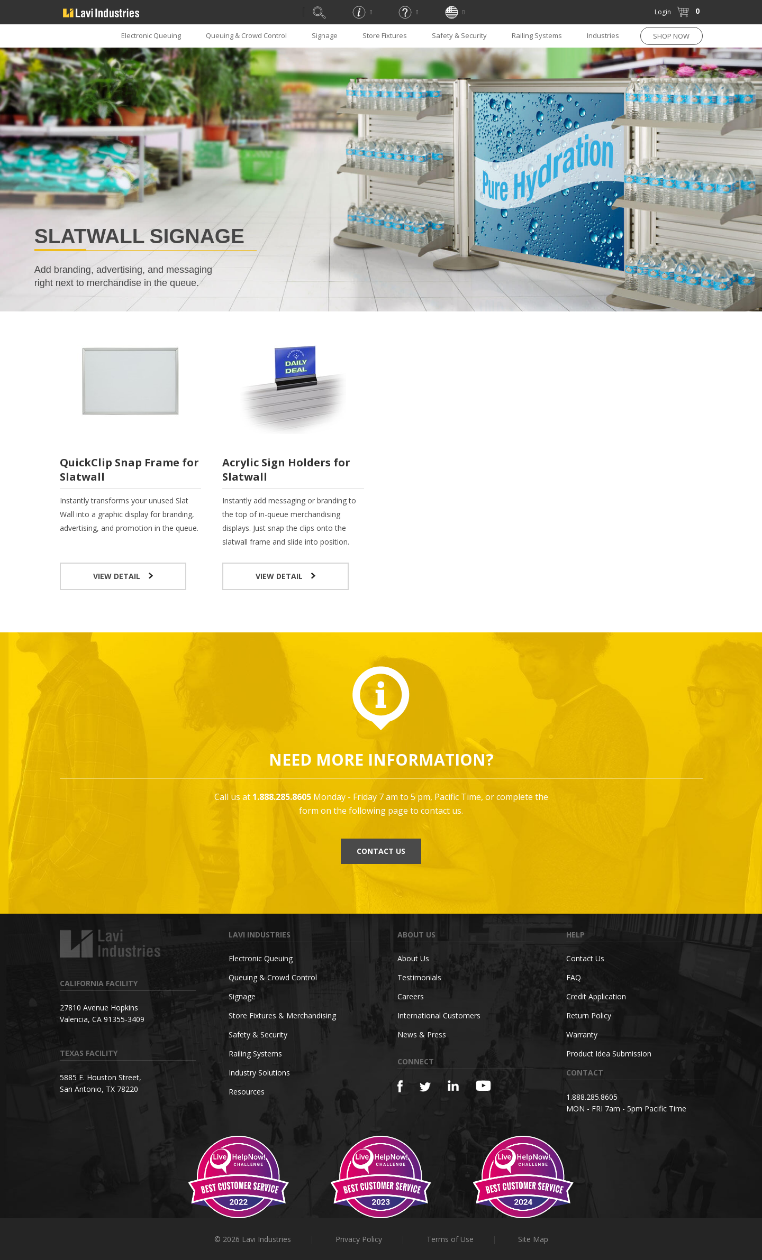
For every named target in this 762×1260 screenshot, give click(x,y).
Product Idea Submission (608, 1054)
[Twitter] (425, 1087)
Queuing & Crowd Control (246, 35)
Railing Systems (537, 35)
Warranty (581, 1034)
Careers (410, 996)
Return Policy (588, 1015)
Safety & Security (459, 35)
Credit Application (596, 996)
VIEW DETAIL (123, 576)
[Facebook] (400, 1086)
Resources (247, 1092)
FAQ (573, 977)
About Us (413, 958)
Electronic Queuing (151, 35)
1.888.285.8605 (592, 1097)
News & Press (421, 1034)
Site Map (533, 1239)
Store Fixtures (384, 35)
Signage (325, 35)
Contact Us (585, 958)
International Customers (438, 1015)
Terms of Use (450, 1239)
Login (663, 11)
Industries (603, 35)
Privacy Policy (358, 1239)
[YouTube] (483, 1085)
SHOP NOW (671, 36)
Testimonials (419, 977)
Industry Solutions (259, 1073)
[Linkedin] (453, 1085)
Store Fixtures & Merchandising (282, 1015)
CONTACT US (381, 851)
